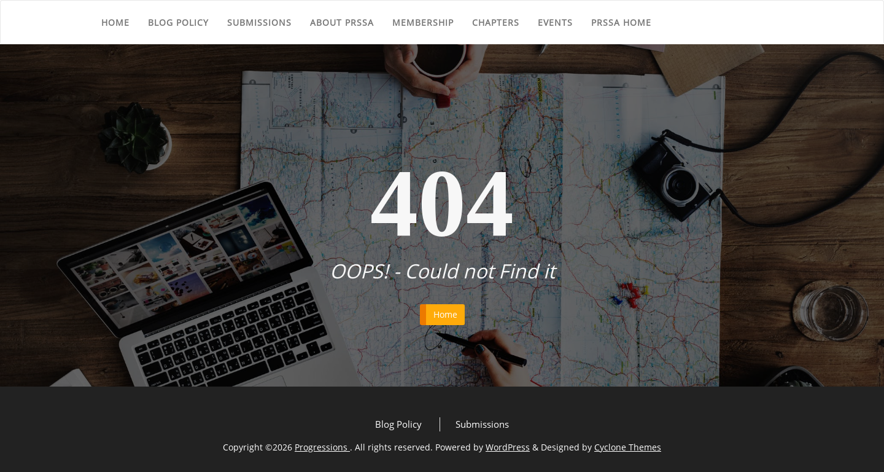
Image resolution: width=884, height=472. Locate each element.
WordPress (508, 447)
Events (555, 22)
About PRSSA (342, 22)
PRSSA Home (621, 22)
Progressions (322, 447)
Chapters (495, 22)
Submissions (259, 22)
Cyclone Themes (627, 447)
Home (115, 22)
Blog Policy (178, 22)
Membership (423, 22)
